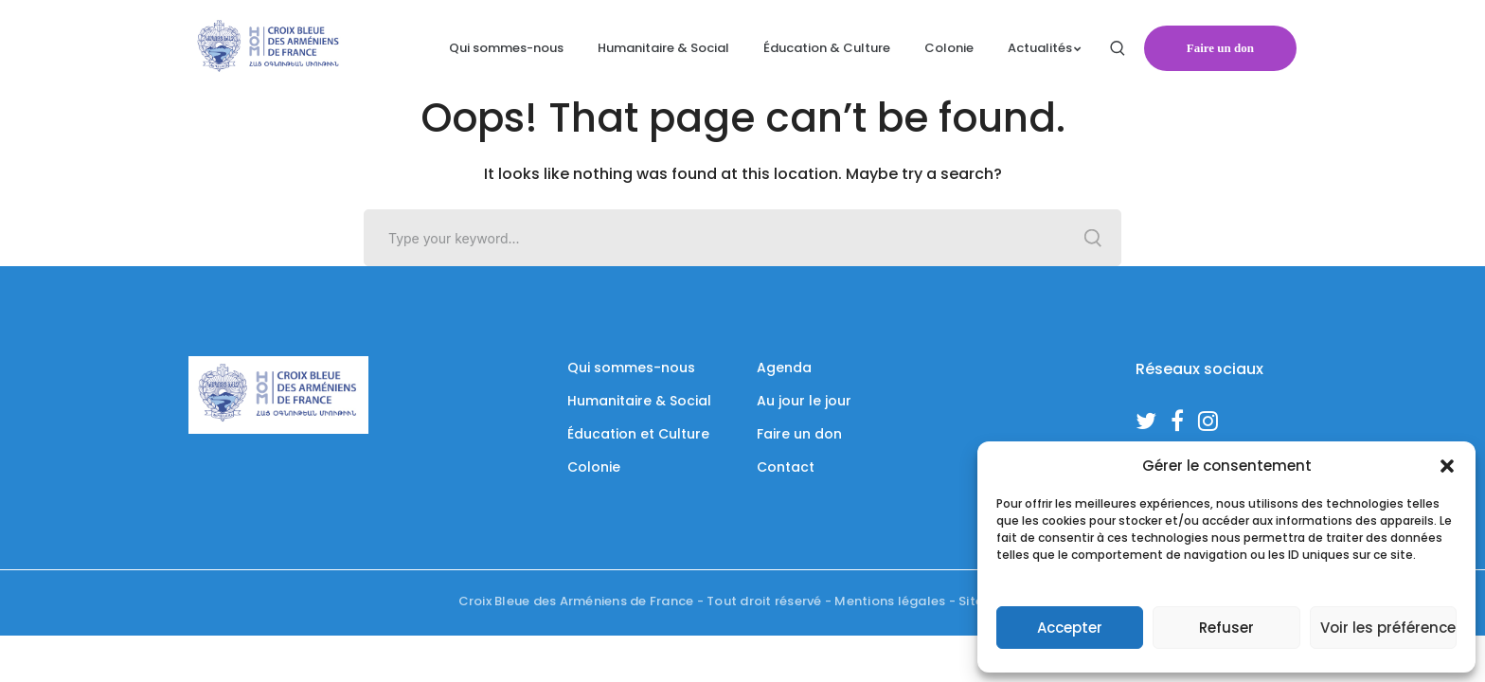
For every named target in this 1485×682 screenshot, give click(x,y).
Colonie (593, 467)
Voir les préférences (1388, 627)
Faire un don (1220, 48)
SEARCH (1093, 238)
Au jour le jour (804, 400)
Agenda (784, 367)
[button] (1447, 466)
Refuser (1226, 627)
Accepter (1069, 627)
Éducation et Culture (638, 433)
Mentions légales (889, 601)
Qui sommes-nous (631, 367)
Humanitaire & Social (639, 400)
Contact (785, 467)
